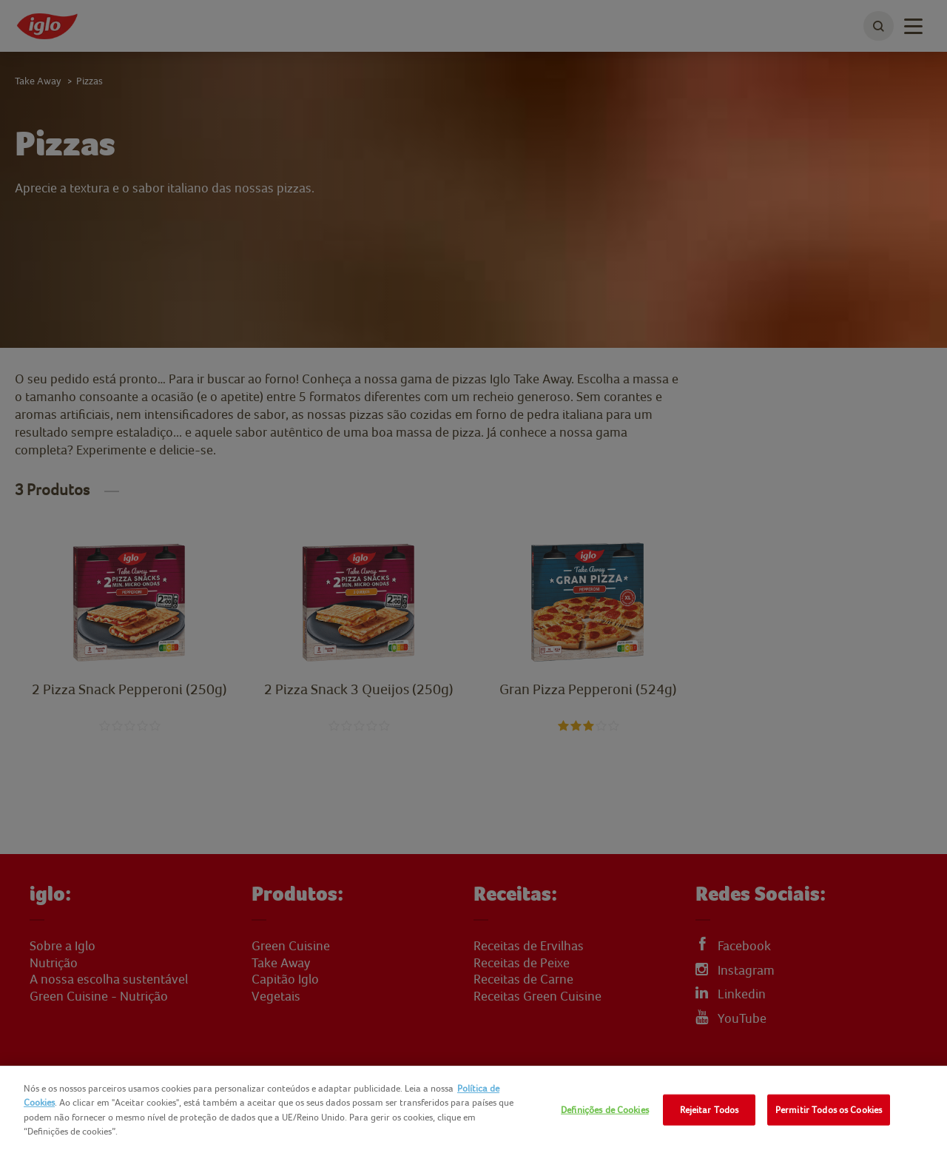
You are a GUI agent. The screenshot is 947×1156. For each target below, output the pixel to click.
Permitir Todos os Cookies (828, 1109)
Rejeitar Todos (709, 1109)
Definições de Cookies (605, 1109)
